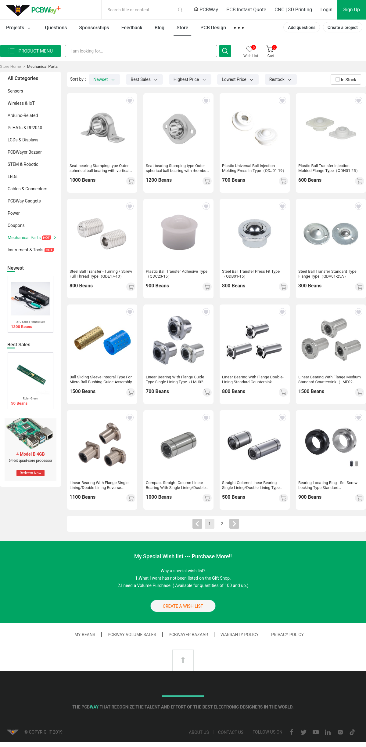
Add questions (301, 27)
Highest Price (190, 79)
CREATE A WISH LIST (183, 606)
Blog (159, 28)
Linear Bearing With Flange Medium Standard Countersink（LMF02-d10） (329, 379)
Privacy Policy (287, 634)
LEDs (33, 176)
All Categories (23, 78)
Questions (56, 28)
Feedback (131, 28)
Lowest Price (238, 79)
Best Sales (144, 79)
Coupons (33, 225)
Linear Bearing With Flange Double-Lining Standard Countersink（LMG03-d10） (253, 379)
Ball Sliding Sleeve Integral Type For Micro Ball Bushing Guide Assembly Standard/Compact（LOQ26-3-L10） (102, 379)
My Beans (84, 634)
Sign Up (351, 10)
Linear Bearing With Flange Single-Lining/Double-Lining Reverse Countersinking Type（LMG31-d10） (102, 485)
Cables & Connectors (33, 188)
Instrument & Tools (33, 249)
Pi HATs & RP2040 (33, 127)
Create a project (343, 27)
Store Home (10, 66)
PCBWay (206, 10)
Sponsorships (94, 28)
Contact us (230, 732)
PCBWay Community (35, 10)
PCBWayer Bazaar (33, 151)
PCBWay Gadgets (33, 200)
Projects (19, 28)
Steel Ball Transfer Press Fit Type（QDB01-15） (251, 274)
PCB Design (213, 28)
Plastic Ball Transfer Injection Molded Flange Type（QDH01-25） (329, 168)
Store (182, 28)
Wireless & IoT (33, 102)
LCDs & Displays (33, 139)
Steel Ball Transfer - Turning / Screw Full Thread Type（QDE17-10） (101, 274)
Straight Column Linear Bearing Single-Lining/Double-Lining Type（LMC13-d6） (251, 485)
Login (326, 10)
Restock (280, 79)
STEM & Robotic (33, 164)
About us (199, 732)
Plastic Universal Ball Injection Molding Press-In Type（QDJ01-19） (254, 168)
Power (33, 212)
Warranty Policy (240, 634)
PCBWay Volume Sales (132, 634)
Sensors (33, 90)
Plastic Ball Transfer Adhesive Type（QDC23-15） (176, 274)
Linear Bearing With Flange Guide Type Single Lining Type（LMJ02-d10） (175, 379)
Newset (104, 79)
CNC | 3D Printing (293, 10)
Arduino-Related (33, 115)
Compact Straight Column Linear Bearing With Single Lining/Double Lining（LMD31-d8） (176, 485)
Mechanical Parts (42, 66)
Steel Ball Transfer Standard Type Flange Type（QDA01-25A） (327, 274)
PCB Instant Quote (246, 10)
